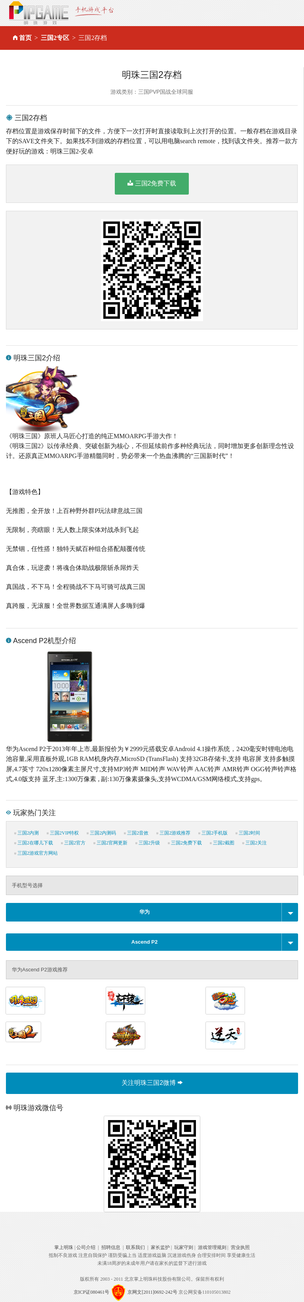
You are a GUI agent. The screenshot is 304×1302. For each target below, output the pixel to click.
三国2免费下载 (152, 183)
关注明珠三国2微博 (152, 1082)
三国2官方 (73, 843)
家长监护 (160, 1247)
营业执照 (240, 1247)
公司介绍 (85, 1247)
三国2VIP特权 (63, 833)
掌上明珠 (63, 1247)
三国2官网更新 (110, 843)
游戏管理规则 (212, 1247)
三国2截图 (222, 843)
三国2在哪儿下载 (33, 843)
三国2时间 (248, 833)
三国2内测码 (101, 833)
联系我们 (135, 1247)
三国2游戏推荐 (173, 833)
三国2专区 (55, 37)
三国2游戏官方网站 (36, 853)
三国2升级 (147, 843)
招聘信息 (110, 1247)
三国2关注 (254, 843)
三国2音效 (136, 833)
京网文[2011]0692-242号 (152, 1292)
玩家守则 (183, 1247)
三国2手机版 (213, 833)
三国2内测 (26, 833)
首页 (25, 37)
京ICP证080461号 (92, 1292)
